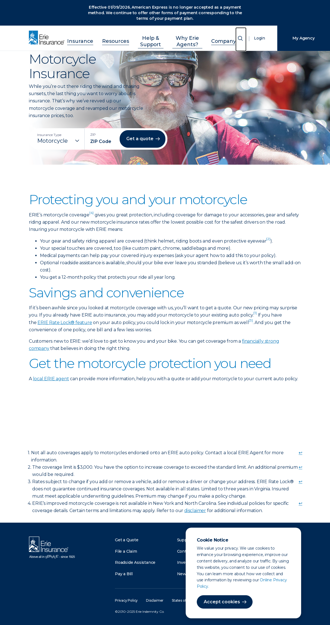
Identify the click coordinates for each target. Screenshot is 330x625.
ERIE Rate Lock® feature (64, 322)
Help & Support (144, 37)
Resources (109, 37)
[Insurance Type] (58, 141)
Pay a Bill (124, 573)
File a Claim (126, 551)
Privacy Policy (126, 600)
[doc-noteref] (91, 215)
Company (223, 37)
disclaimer (195, 510)
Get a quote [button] (139, 138)
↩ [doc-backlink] (300, 452)
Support (185, 539)
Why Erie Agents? (187, 37)
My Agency (303, 38)
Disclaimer (154, 600)
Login (259, 38)
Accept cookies (222, 601)
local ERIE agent (51, 378)
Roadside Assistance (135, 562)
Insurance (80, 37)
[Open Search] (241, 39)
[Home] (48, 38)
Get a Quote (126, 539)
